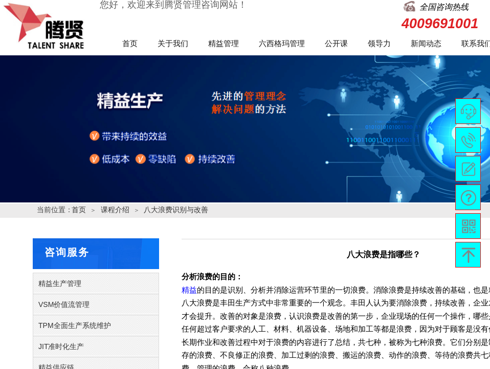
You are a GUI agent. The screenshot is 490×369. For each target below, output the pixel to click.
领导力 (379, 43)
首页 (130, 43)
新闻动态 (426, 43)
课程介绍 (115, 210)
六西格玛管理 (282, 43)
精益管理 (223, 43)
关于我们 (173, 43)
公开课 (336, 43)
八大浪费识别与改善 (176, 210)
